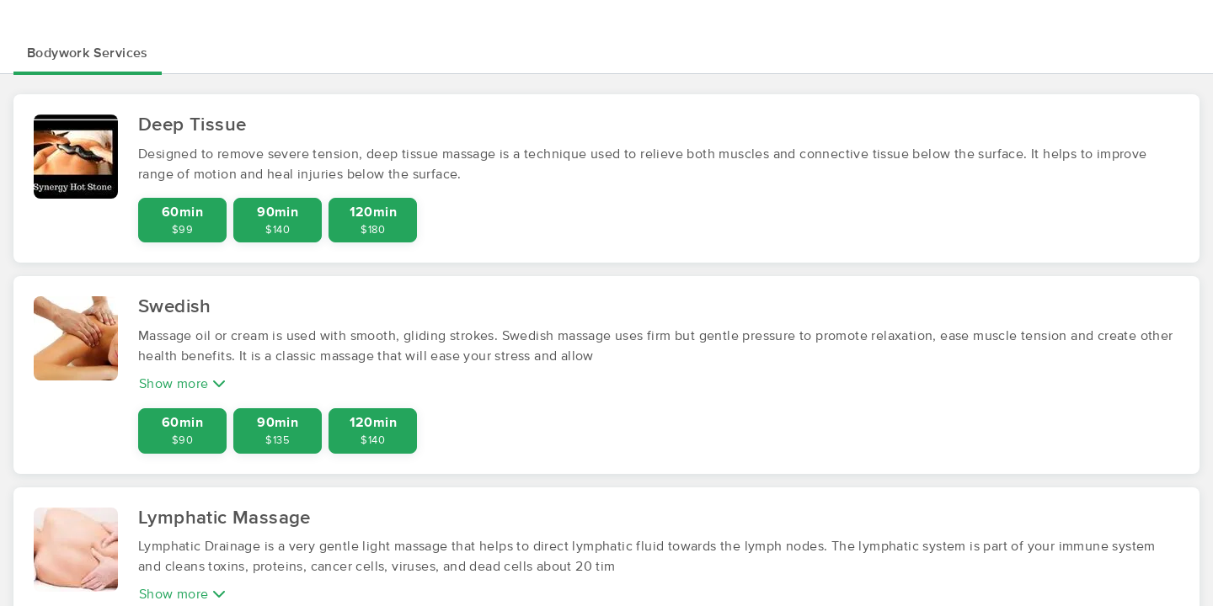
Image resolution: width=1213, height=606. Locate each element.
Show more (182, 383)
